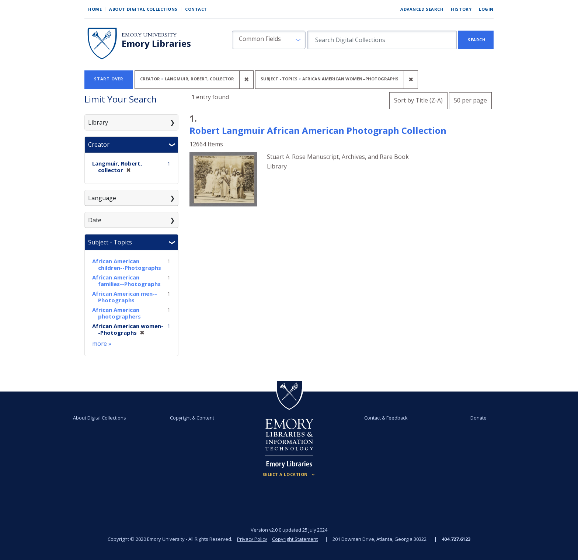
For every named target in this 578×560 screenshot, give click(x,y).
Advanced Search (421, 9)
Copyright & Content (192, 417)
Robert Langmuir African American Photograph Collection (317, 130)
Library (98, 122)
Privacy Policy (252, 539)
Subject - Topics (110, 242)
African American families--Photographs (126, 281)
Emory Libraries (156, 43)
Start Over (108, 78)
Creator (98, 144)
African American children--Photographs (126, 264)
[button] (269, 40)
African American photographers (116, 313)
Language (102, 198)
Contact (196, 9)
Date (94, 220)
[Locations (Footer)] (289, 474)
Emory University (149, 34)
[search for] (382, 40)
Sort (418, 100)
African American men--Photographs (124, 297)
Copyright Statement (295, 539)
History (461, 9)
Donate (478, 417)
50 (470, 99)
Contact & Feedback (386, 417)
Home (95, 9)
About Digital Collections (143, 9)
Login (486, 9)
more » (101, 344)
